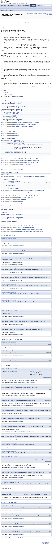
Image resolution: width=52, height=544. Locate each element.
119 (8, 334)
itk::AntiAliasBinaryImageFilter (20, 240)
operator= (5, 209)
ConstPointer (18, 103)
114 (8, 316)
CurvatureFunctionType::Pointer (7, 214)
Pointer (17, 112)
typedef (5, 102)
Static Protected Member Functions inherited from (18, 227)
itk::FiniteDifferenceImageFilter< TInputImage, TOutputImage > (25, 124)
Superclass (18, 117)
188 (8, 526)
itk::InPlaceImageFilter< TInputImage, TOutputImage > (23, 126)
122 (8, 288)
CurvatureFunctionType (20, 106)
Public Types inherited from (20, 122)
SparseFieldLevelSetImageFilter (9, 116)
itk (1, 10)
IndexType (18, 107)
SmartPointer (7, 103)
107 (7, 96)
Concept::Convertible (22, 144)
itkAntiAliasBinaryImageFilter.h (13, 20)
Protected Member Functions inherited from (23, 190)
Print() (10, 464)
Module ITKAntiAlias (4, 16)
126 (8, 264)
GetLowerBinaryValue (18, 152)
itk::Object (15, 133)
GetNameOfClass (17, 143)
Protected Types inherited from (18, 225)
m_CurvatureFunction (19, 214)
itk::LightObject (16, 135)
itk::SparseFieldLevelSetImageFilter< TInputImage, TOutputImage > (26, 122)
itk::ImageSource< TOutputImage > (19, 129)
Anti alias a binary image (8, 94)
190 (8, 510)
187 (8, 534)
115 (8, 296)
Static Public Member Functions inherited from (23, 176)
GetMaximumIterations (18, 141)
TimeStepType (19, 119)
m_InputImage (17, 215)
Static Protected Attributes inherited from (22, 231)
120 (8, 272)
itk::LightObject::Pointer (9, 140)
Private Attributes (48, 13)
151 (8, 421)
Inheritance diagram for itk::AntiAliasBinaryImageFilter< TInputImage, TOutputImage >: (17, 22)
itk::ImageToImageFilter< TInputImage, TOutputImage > (23, 128)
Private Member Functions (41, 13)
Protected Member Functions (31, 13)
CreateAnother (17, 140)
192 (8, 518)
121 (8, 324)
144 (8, 477)
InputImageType (19, 109)
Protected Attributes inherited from (21, 229)
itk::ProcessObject (16, 131)
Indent (20, 187)
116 (8, 253)
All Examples (6, 92)
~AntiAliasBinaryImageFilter (13, 188)
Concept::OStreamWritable (23, 147)
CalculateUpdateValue (12, 182)
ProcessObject (10, 403)
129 (8, 245)
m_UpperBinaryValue (19, 218)
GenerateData (11, 185)
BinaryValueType (19, 102)
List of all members (49, 14)
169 (8, 355)
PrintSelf (10, 187)
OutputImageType (11, 106)
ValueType (18, 120)
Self (14, 103)
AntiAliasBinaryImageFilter (8, 10)
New (8, 174)
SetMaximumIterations (18, 155)
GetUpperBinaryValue (18, 151)
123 (8, 280)
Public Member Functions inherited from (22, 156)
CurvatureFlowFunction (11, 105)
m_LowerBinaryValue (19, 217)
